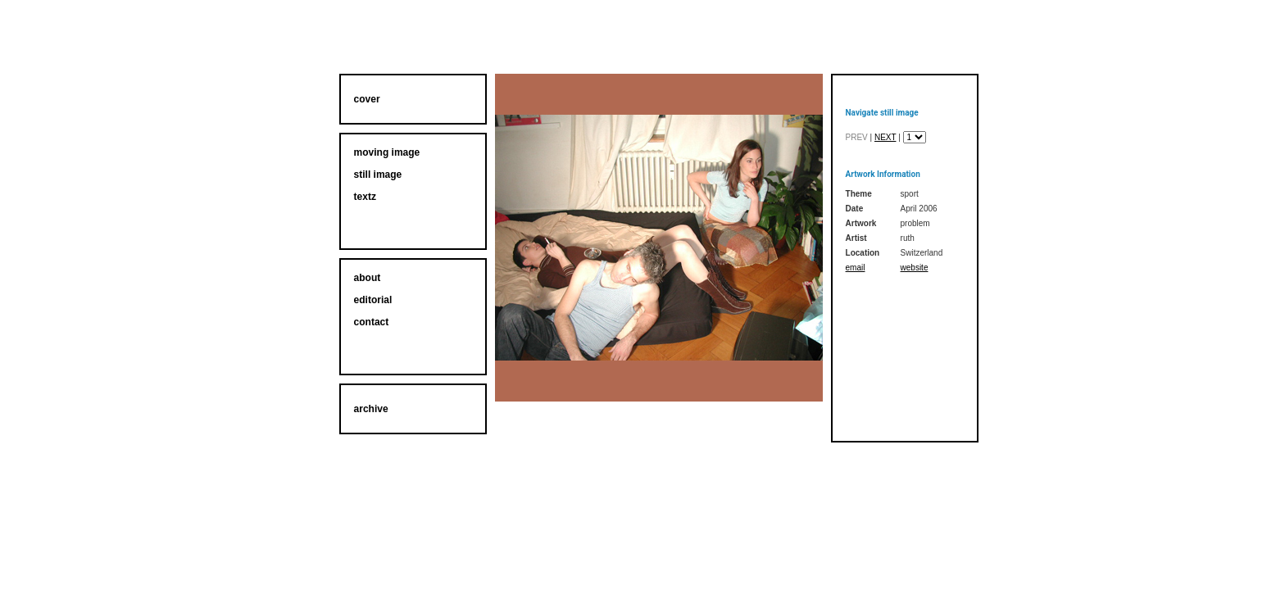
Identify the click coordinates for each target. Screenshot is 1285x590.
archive (371, 409)
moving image (387, 152)
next (885, 137)
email (855, 267)
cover (367, 99)
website (915, 267)
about (367, 278)
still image (378, 174)
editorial (373, 300)
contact (371, 322)
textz (365, 196)
